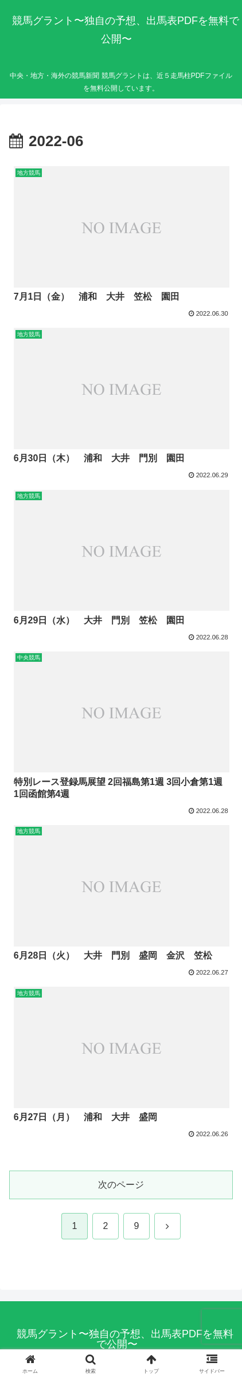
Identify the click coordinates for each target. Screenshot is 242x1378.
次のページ (121, 1184)
